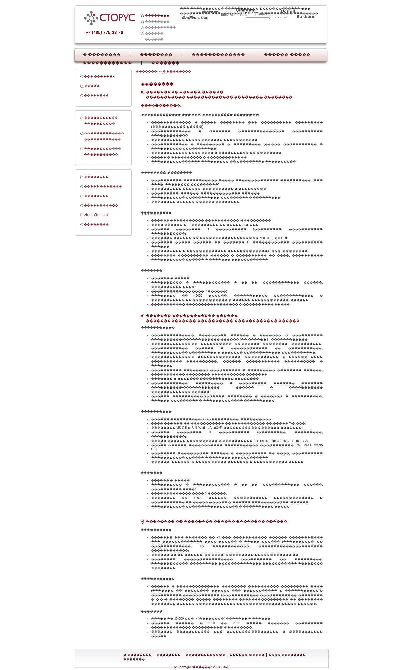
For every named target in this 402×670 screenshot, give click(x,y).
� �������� (102, 55)
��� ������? (99, 76)
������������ (107, 63)
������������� (218, 55)
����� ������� (103, 186)
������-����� (287, 55)
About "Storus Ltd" (96, 215)
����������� (101, 205)
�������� (156, 55)
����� (91, 86)
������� (165, 63)
